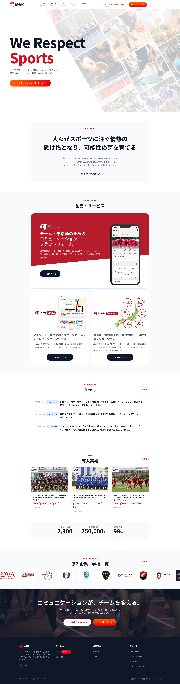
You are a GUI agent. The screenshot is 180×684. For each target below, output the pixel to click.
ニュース (96, 656)
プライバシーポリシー (138, 666)
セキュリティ (157, 679)
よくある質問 (134, 661)
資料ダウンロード (136, 656)
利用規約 (133, 679)
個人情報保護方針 (144, 679)
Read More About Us (90, 173)
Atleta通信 (59, 657)
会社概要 (96, 651)
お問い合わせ (134, 651)
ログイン (66, 652)
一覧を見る (145, 389)
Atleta (58, 652)
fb (26, 665)
